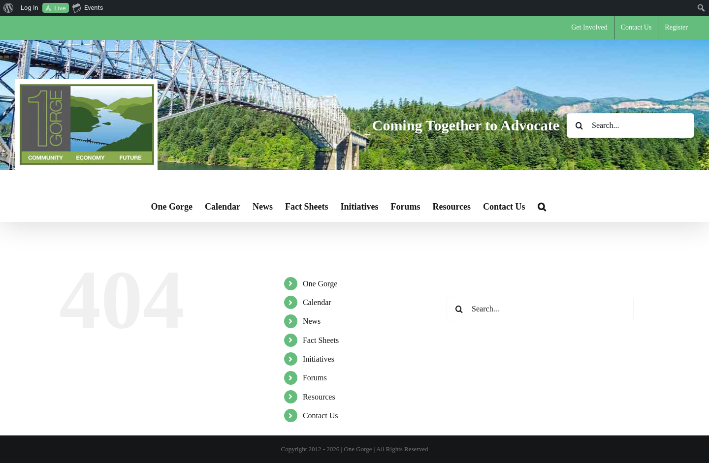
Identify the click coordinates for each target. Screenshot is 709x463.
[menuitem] (8, 8)
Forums (315, 377)
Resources (319, 397)
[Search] (579, 125)
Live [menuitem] (59, 8)
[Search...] (630, 125)
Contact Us (320, 415)
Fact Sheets (321, 340)
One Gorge (320, 283)
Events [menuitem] (87, 7)
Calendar (317, 302)
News (312, 321)
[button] (542, 206)
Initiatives (318, 359)
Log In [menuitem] (29, 7)
